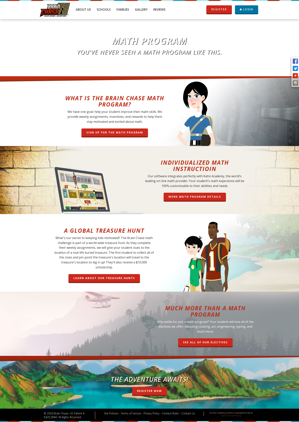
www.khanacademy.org (231, 415)
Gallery (141, 9)
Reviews (159, 9)
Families (123, 9)
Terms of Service (131, 413)
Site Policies (111, 413)
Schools (104, 9)
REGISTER (221, 9)
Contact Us (188, 413)
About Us (83, 9)
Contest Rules (170, 413)
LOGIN (246, 9)
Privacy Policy (151, 413)
